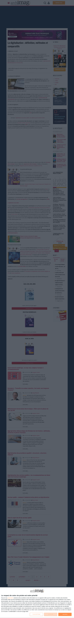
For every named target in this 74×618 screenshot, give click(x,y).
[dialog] (37, 602)
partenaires (10, 597)
